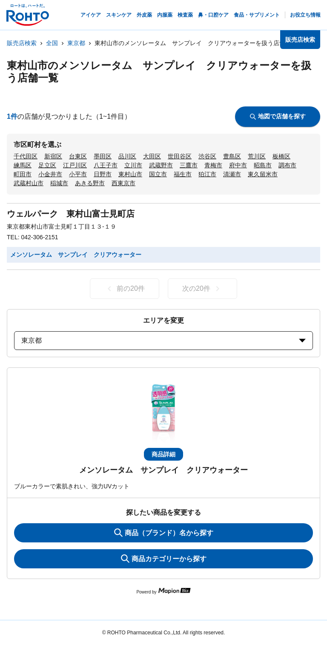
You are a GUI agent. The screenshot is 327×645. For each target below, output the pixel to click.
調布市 (287, 165)
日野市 (103, 174)
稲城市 (59, 183)
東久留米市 (263, 174)
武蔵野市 (161, 165)
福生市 (183, 174)
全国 (52, 43)
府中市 (238, 165)
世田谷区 (180, 156)
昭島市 (263, 165)
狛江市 (207, 174)
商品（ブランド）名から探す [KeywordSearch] (163, 532)
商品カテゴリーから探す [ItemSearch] (164, 558)
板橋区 (281, 156)
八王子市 (106, 165)
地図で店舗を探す (278, 116)
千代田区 (25, 156)
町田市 (23, 174)
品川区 (127, 156)
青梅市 (213, 165)
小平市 (78, 174)
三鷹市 (189, 165)
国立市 (158, 174)
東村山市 (130, 174)
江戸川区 (75, 165)
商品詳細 (163, 454)
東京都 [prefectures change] (163, 340)
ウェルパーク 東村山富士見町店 (71, 213)
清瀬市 (232, 174)
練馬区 (23, 165)
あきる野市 (90, 183)
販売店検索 (22, 43)
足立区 (47, 165)
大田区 (152, 156)
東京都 (76, 43)
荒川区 (257, 156)
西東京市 (123, 183)
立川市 (133, 165)
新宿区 (53, 156)
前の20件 (124, 289)
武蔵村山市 (28, 183)
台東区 (78, 156)
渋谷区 (207, 156)
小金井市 (50, 174)
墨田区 (103, 156)
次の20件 (202, 289)
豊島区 (232, 156)
